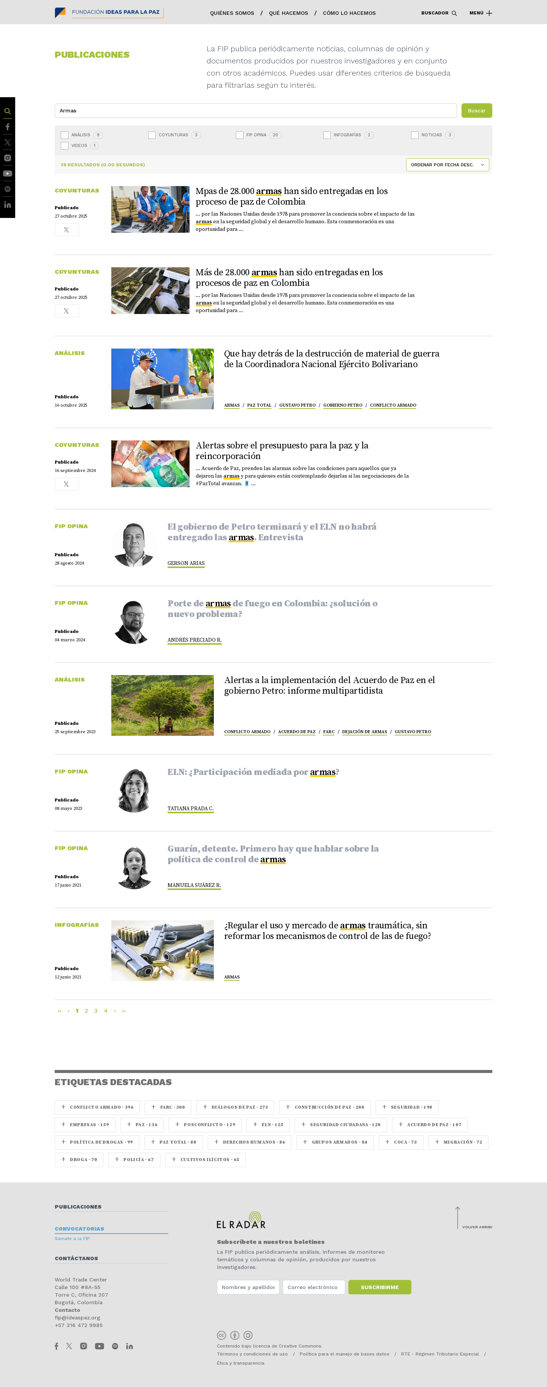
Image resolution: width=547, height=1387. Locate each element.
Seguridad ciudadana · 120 (341, 1125)
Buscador (439, 13)
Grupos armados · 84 (335, 1142)
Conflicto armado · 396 (97, 1107)
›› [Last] (124, 1010)
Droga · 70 (79, 1160)
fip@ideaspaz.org (77, 1317)
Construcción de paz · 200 (325, 1107)
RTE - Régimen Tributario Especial (440, 1354)
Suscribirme (380, 1287)
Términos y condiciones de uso (252, 1354)
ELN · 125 (268, 1125)
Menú (481, 13)
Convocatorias (79, 1229)
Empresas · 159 (85, 1125)
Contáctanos (76, 1258)
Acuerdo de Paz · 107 (429, 1125)
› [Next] (115, 1010)
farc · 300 (168, 1107)
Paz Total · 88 (173, 1142)
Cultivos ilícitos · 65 (205, 1160)
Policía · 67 (134, 1160)
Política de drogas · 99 (97, 1142)
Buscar (477, 110)
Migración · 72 (458, 1142)
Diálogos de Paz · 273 (235, 1107)
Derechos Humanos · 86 (249, 1142)
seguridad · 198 (407, 1107)
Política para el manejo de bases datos (344, 1354)
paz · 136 (142, 1125)
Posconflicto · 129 (205, 1125)
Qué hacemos (288, 13)
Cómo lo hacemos (349, 13)
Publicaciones (78, 1207)
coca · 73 (401, 1142)
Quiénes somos (232, 13)
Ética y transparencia (240, 1363)
